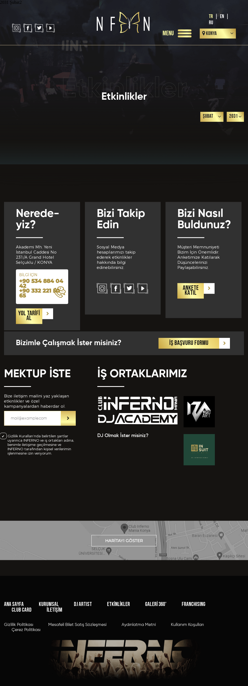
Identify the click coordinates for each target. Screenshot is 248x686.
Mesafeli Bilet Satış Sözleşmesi (77, 667)
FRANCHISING (193, 647)
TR (211, 16)
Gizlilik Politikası (18, 667)
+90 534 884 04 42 (41, 325)
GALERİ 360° (156, 647)
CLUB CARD (22, 652)
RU (211, 23)
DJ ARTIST (83, 647)
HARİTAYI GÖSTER (124, 553)
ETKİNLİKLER (118, 647)
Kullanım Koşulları (187, 667)
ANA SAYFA (14, 647)
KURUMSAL (49, 647)
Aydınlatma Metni (139, 667)
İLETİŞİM (54, 652)
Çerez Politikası (26, 672)
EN (222, 16)
